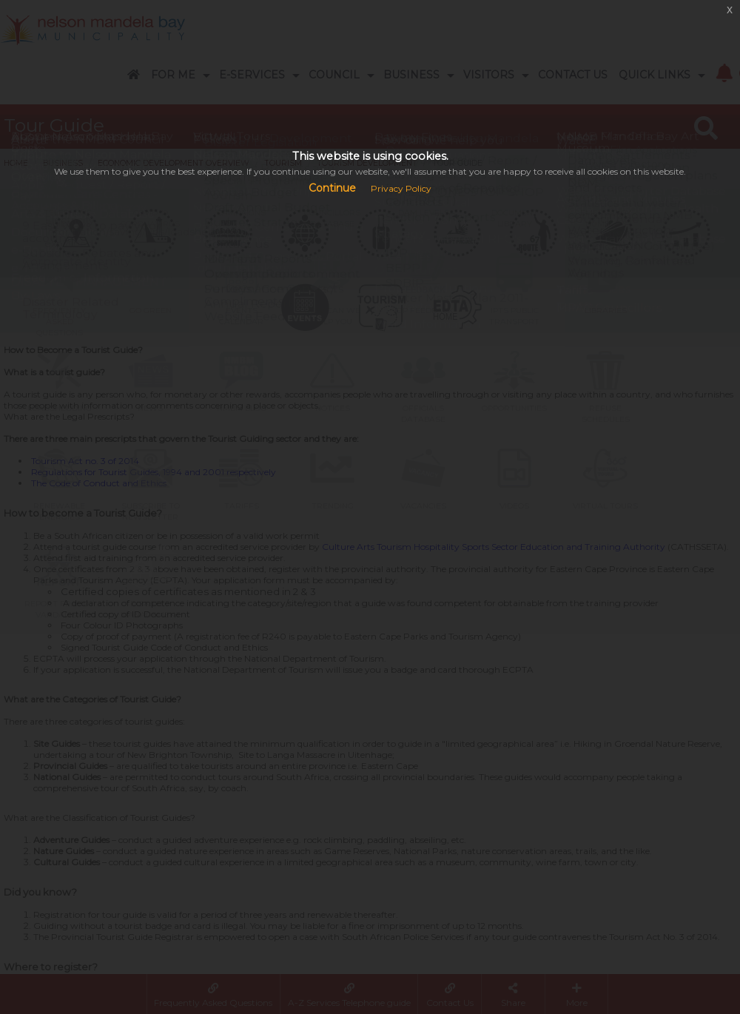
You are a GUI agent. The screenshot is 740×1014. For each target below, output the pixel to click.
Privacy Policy (401, 188)
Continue (332, 188)
